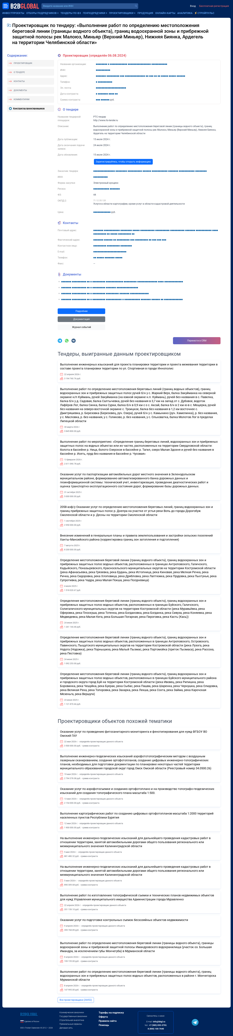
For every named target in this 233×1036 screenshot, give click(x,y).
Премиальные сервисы (70, 1024)
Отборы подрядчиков (41, 13)
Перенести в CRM (196, 340)
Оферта (103, 1016)
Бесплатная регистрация (214, 5)
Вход (193, 5)
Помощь (104, 1025)
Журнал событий (81, 327)
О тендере (19, 72)
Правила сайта (107, 1020)
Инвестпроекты (13, 13)
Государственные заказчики (73, 1016)
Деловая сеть (66, 1028)
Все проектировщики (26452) (76, 999)
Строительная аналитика (71, 1020)
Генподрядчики (94, 13)
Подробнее (81, 311)
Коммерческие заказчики (71, 1012)
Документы (20, 90)
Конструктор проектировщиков (29, 108)
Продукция (145, 13)
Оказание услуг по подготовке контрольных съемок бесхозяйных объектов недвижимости (124, 920)
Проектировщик (23, 63)
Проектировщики (121, 13)
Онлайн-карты (165, 13)
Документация (81, 319)
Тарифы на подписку (111, 1012)
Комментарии (21, 99)
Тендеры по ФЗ (70, 13)
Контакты (19, 81)
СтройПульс (205, 13)
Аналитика (184, 13)
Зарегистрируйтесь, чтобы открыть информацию (123, 161)
